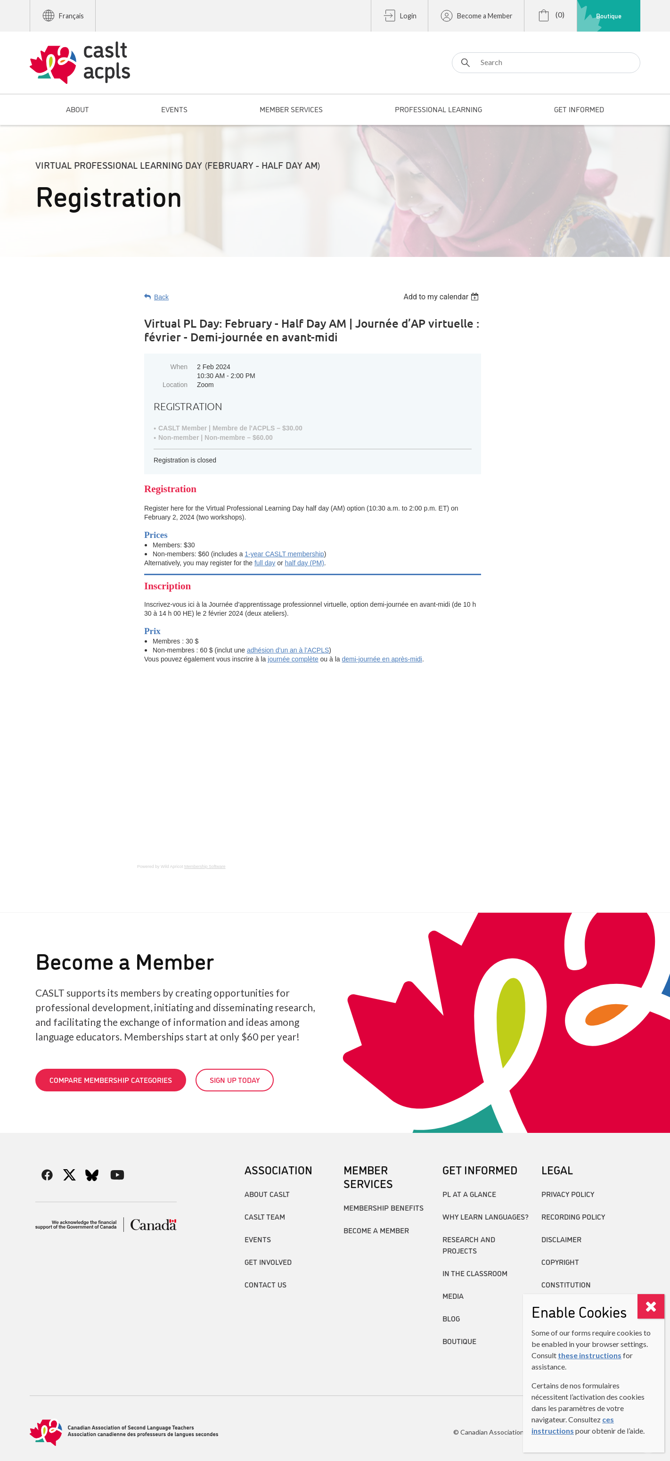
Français (62, 15)
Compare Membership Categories (110, 1079)
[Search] (546, 62)
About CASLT (267, 1194)
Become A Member (376, 1230)
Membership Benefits (383, 1207)
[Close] (650, 1306)
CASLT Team (265, 1216)
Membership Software (205, 866)
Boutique (608, 15)
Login (400, 15)
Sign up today (235, 1079)
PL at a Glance (469, 1194)
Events (258, 1239)
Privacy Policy (567, 1194)
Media (453, 1295)
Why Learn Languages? (485, 1216)
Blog (451, 1318)
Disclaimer (561, 1239)
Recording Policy (573, 1216)
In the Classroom (474, 1273)
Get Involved (268, 1261)
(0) (550, 15)
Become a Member (476, 15)
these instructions (589, 1355)
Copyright (560, 1261)
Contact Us (265, 1284)
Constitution (566, 1284)
